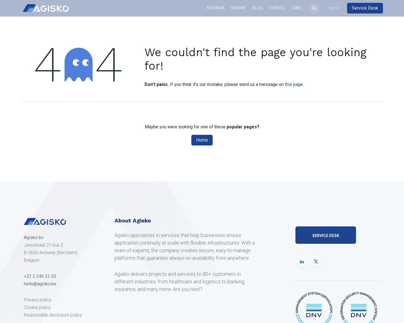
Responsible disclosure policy (53, 315)
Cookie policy (37, 307)
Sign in (333, 8)
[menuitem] (216, 8)
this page (294, 84)
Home (202, 140)
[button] (314, 8)
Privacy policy (37, 299)
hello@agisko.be (40, 283)
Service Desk (365, 8)
